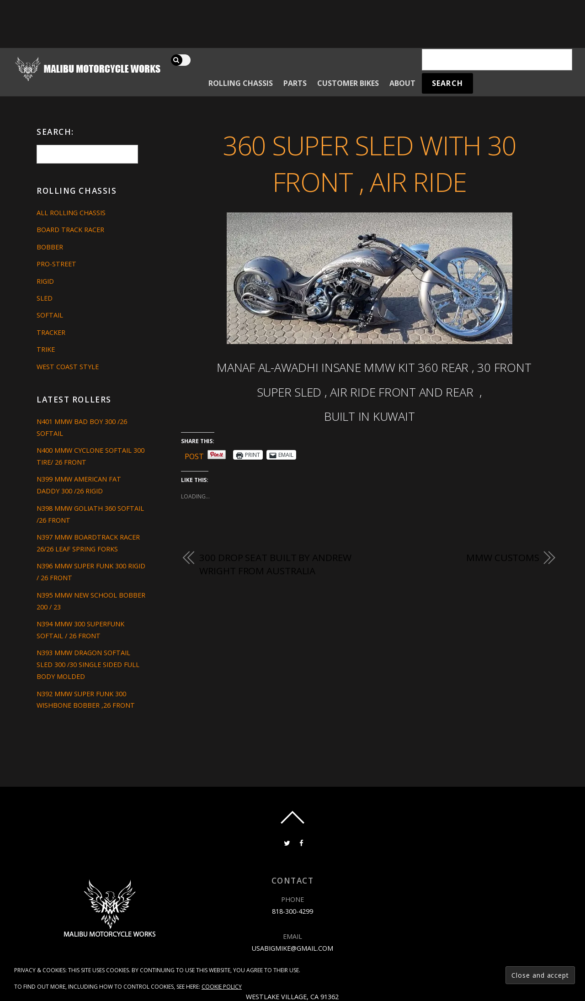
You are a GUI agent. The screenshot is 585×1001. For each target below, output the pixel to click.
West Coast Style (68, 366)
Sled (45, 298)
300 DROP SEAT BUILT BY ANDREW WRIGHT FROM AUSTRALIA (275, 564)
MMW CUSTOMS (502, 557)
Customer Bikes (348, 83)
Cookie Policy (222, 986)
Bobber (50, 247)
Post (194, 454)
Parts (295, 83)
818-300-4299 (292, 911)
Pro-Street (56, 264)
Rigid (45, 281)
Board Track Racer (70, 229)
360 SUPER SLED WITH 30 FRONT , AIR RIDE (369, 163)
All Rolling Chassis (71, 212)
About (402, 83)
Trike (46, 349)
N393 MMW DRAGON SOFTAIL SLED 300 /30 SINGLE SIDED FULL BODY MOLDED (88, 664)
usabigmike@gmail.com (292, 948)
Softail (50, 315)
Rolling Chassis (240, 83)
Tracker (51, 332)
